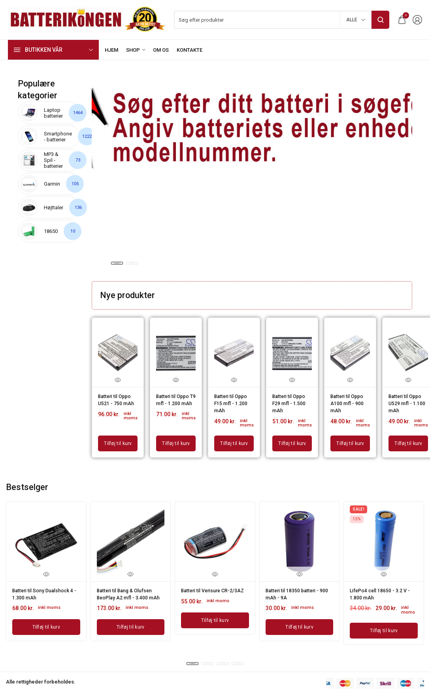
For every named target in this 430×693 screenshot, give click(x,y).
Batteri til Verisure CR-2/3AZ (209, 588)
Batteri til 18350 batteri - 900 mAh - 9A (296, 588)
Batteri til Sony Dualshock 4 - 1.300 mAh (45, 588)
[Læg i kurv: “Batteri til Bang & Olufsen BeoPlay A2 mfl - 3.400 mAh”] (131, 625)
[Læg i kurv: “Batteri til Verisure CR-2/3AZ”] (215, 619)
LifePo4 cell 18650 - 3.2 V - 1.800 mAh (382, 588)
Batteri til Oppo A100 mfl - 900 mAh (349, 401)
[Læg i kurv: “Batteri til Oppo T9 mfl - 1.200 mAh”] (176, 439)
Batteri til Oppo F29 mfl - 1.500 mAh (291, 401)
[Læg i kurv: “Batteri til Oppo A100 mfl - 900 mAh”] (350, 439)
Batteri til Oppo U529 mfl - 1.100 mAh (407, 401)
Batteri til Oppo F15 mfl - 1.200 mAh (233, 401)
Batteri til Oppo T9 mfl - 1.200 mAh (175, 401)
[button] (117, 263)
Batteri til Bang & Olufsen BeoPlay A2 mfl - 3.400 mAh (128, 591)
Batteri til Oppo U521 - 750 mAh (117, 401)
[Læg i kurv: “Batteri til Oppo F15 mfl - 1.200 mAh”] (234, 439)
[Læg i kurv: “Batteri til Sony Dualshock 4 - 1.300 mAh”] (46, 619)
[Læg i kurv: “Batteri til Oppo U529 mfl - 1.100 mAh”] (408, 439)
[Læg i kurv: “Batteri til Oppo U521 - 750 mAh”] (118, 439)
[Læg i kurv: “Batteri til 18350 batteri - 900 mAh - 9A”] (300, 619)
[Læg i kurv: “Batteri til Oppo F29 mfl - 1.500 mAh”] (292, 439)
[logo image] (87, 19)
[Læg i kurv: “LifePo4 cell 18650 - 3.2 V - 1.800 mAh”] (384, 623)
